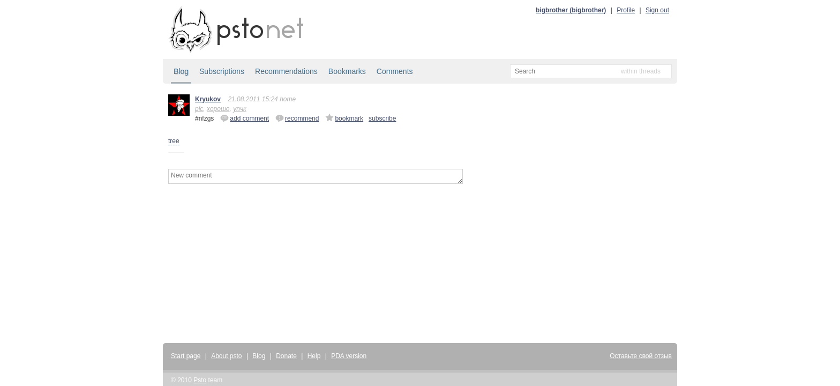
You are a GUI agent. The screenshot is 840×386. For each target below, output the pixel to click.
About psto (226, 356)
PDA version (348, 356)
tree (173, 141)
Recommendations (286, 71)
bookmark (344, 118)
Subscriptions (221, 71)
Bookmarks (347, 71)
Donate (286, 356)
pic (199, 109)
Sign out (657, 10)
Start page (185, 356)
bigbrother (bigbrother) (571, 10)
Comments (395, 71)
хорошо (218, 109)
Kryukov (208, 99)
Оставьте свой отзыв (641, 356)
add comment (244, 118)
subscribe (382, 118)
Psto (199, 380)
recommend (297, 118)
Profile (626, 10)
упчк (239, 109)
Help (314, 356)
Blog (181, 71)
